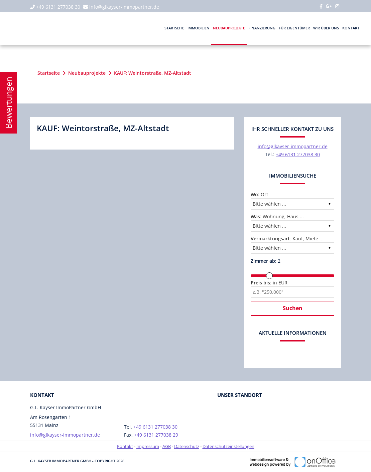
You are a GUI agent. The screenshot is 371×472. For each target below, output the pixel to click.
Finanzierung (261, 27)
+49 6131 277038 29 (156, 435)
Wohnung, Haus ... (277, 216)
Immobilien (199, 27)
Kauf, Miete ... (287, 238)
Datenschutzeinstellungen (228, 446)
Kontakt (350, 27)
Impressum (147, 446)
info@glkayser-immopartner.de (124, 7)
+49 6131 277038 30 (58, 7)
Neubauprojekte (229, 27)
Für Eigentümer (294, 27)
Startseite (174, 27)
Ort (259, 194)
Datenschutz (186, 446)
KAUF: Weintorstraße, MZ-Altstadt (152, 73)
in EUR (269, 282)
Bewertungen (8, 103)
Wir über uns (326, 27)
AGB (166, 446)
